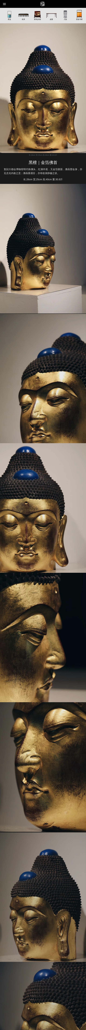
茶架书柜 (79, 19)
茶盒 (9, 19)
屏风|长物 (37, 19)
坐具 (23, 19)
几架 (65, 19)
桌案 (51, 19)
